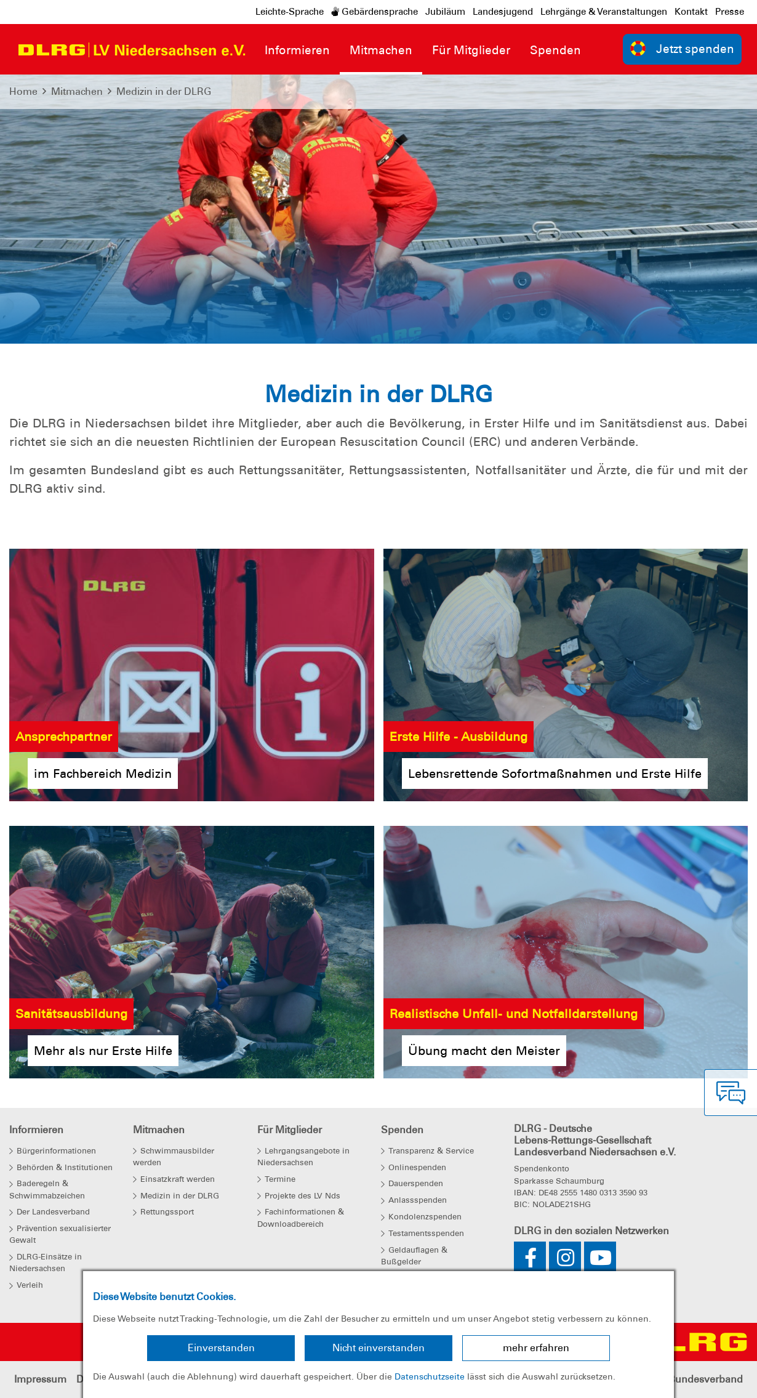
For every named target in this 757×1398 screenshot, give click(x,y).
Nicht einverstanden (378, 1348)
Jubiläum (445, 11)
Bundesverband (705, 1379)
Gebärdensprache (374, 11)
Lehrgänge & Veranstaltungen (603, 11)
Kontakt (691, 11)
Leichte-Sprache (289, 11)
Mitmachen (77, 91)
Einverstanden (221, 1348)
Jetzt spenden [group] (682, 48)
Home (23, 91)
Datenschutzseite (430, 1376)
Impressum (40, 1379)
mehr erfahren (536, 1348)
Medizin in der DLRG (163, 91)
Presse (729, 11)
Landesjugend (503, 11)
